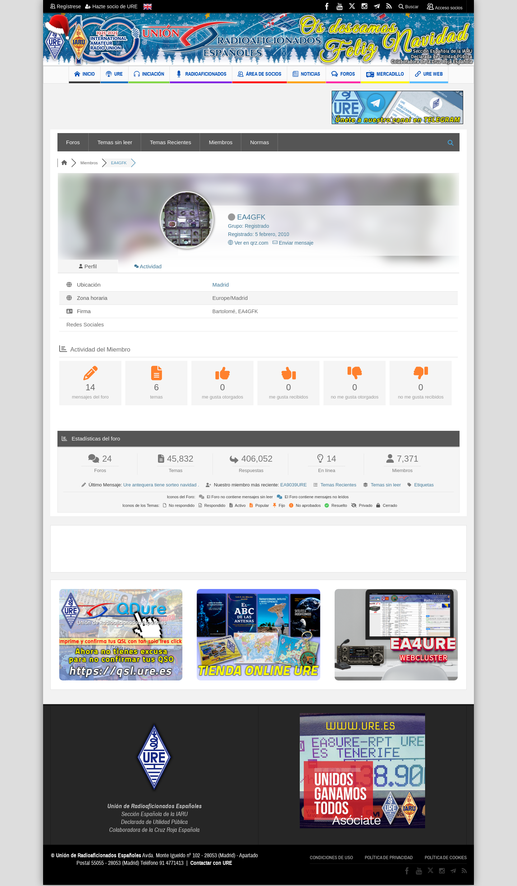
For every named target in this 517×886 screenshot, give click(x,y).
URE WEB (429, 74)
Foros (73, 142)
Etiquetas (424, 486)
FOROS (343, 74)
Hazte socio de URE (111, 6)
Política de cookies (446, 859)
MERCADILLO (385, 74)
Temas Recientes (170, 142)
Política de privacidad (389, 859)
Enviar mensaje (293, 243)
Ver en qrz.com (248, 243)
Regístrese (67, 6)
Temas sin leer (115, 142)
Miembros (221, 142)
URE (114, 74)
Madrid (221, 286)
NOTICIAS (306, 74)
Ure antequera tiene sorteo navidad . (161, 486)
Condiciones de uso (331, 859)
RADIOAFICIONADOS (201, 74)
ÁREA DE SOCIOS (259, 74)
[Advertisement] (185, 107)
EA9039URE (293, 486)
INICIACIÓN (149, 74)
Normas (259, 142)
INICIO (84, 74)
